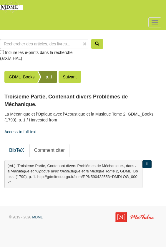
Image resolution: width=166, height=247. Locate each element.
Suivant (70, 77)
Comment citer (49, 150)
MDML (37, 217)
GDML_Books (21, 77)
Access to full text (20, 131)
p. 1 (49, 77)
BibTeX (16, 150)
